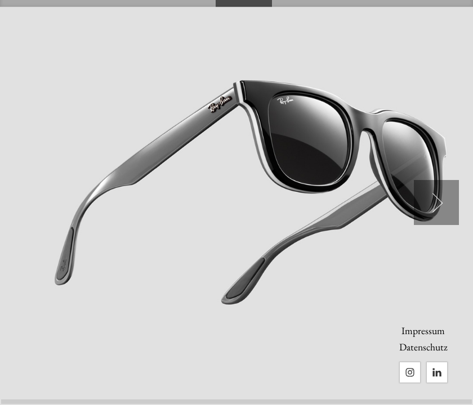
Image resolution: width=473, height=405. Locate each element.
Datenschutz (423, 346)
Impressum (423, 330)
